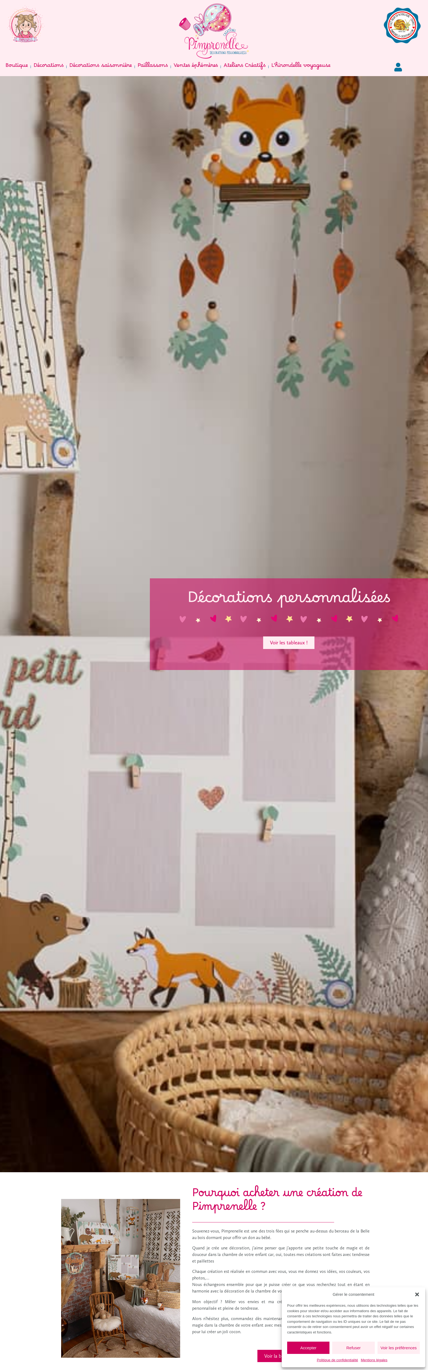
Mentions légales (374, 1360)
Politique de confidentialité (337, 1360)
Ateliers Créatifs (245, 67)
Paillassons (153, 67)
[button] (417, 1294)
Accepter (308, 1347)
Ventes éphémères (196, 67)
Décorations (49, 67)
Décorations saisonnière (100, 67)
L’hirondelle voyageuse (301, 67)
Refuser (353, 1347)
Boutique (16, 67)
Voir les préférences (399, 1347)
